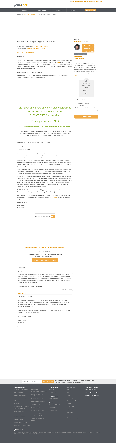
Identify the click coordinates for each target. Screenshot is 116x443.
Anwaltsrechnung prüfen (37, 413)
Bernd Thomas (78, 41)
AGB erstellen (17, 400)
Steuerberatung (42, 10)
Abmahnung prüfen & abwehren (39, 415)
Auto (58, 62)
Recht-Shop (59, 10)
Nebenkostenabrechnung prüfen (22, 425)
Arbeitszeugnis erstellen (20, 416)
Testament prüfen (35, 404)
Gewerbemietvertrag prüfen (20, 422)
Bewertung (54, 197)
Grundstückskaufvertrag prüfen (21, 398)
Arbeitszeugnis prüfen (19, 414)
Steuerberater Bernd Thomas (36, 49)
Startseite (26, 14)
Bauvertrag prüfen (18, 392)
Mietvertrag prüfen (18, 419)
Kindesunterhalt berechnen (38, 401)
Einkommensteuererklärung (40, 46)
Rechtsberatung (23, 10)
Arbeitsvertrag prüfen (19, 411)
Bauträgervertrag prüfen (20, 395)
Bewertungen (52, 392)
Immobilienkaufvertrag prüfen (21, 389)
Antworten (33, 14)
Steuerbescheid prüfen (37, 398)
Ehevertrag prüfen (35, 407)
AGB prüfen (16, 403)
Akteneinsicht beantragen (37, 410)
